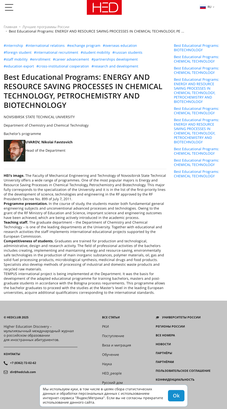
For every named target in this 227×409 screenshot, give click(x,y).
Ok (176, 395)
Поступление (113, 336)
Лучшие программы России (45, 26)
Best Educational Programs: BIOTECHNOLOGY (196, 47)
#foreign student (17, 52)
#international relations (45, 45)
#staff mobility (16, 59)
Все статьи (111, 317)
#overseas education (120, 45)
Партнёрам (165, 362)
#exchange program (83, 45)
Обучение (110, 354)
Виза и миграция (116, 345)
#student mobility (95, 52)
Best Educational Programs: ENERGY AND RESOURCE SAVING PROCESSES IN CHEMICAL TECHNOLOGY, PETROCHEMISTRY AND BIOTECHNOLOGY (196, 90)
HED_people (112, 373)
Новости (163, 344)
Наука (107, 364)
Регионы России (170, 326)
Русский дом (112, 382)
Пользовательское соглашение (183, 371)
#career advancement (71, 59)
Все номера (165, 335)
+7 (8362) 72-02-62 (23, 363)
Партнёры (164, 353)
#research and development (114, 66)
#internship (13, 45)
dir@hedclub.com (23, 372)
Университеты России (181, 317)
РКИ (105, 326)
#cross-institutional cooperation (62, 66)
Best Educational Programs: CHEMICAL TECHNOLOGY (196, 59)
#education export (19, 66)
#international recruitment (56, 52)
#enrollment (40, 59)
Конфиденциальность (175, 380)
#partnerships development (114, 59)
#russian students (127, 52)
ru (206, 7)
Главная (10, 26)
